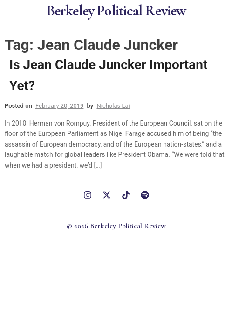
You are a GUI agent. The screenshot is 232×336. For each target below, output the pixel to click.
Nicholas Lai (113, 105)
